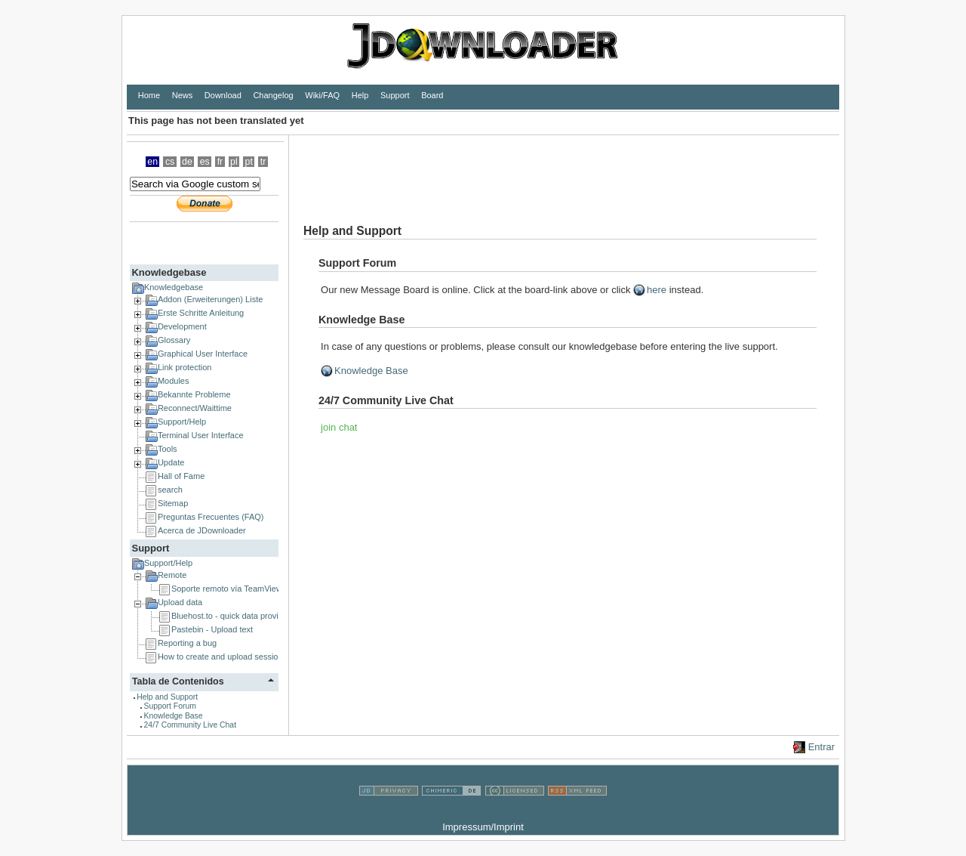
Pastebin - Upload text (212, 629)
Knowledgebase (168, 272)
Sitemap (173, 503)
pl (234, 161)
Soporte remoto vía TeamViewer (230, 588)
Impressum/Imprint (483, 827)
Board (432, 95)
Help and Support (167, 697)
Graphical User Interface (203, 353)
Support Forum (170, 706)
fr (220, 161)
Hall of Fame (181, 476)
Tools (167, 448)
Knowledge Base (173, 716)
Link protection (185, 367)
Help (360, 95)
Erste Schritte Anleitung (201, 312)
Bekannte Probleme (194, 394)
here (656, 289)
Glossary (174, 340)
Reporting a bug (187, 642)
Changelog (273, 95)
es (205, 161)
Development (182, 326)
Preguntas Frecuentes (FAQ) (211, 516)
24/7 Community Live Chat (190, 725)
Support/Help (182, 421)
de (187, 161)
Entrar (821, 746)
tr (263, 161)
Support (395, 95)
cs (169, 161)
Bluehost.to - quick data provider (231, 615)
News (182, 95)
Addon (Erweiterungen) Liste (210, 299)
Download (223, 95)
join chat (339, 427)
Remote (172, 574)
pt (249, 161)
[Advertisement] (563, 169)
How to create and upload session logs (229, 656)
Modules (173, 380)
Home (149, 95)
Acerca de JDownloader (202, 530)
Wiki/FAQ (322, 95)
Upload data (180, 602)
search (170, 489)
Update (171, 462)
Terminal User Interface (201, 435)
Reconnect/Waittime (195, 408)
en (152, 161)
